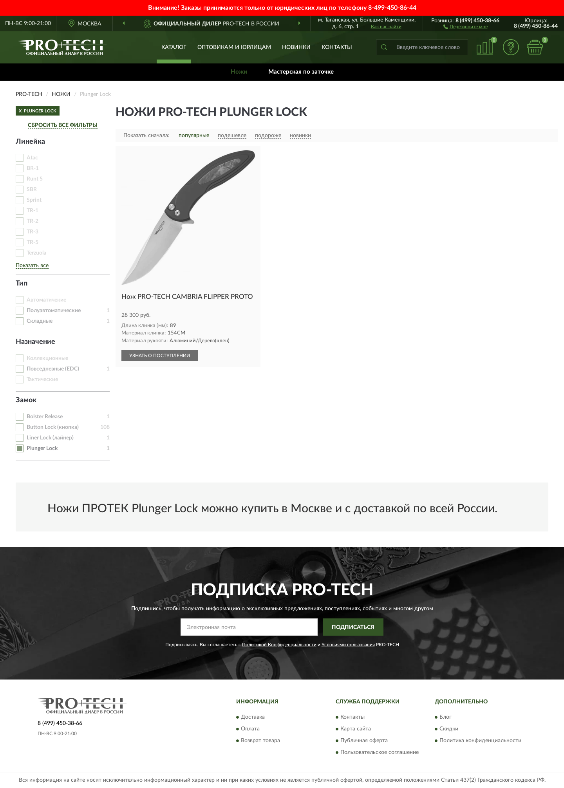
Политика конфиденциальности (480, 740)
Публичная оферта (364, 740)
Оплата (250, 729)
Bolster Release (45, 416)
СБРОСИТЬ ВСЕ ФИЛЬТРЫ (63, 125)
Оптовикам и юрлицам (234, 47)
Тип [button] (21, 283)
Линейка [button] (30, 141)
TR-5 (32, 242)
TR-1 (32, 210)
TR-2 (32, 221)
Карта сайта (355, 729)
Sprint (34, 200)
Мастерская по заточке (301, 72)
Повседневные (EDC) (53, 369)
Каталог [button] (173, 47)
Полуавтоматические (54, 310)
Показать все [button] (32, 265)
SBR (32, 189)
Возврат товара (260, 740)
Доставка (253, 717)
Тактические (42, 379)
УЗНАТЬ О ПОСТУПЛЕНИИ (159, 355)
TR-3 (32, 232)
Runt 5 (35, 179)
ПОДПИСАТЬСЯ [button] (353, 627)
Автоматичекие (46, 300)
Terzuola (36, 253)
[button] (465, 26)
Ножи (239, 72)
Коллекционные (47, 358)
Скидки (448, 729)
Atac (32, 158)
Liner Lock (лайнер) (50, 438)
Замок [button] (26, 400)
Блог (445, 717)
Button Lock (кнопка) (53, 427)
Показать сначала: (146, 135)
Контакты (337, 47)
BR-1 (33, 168)
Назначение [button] (35, 341)
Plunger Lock (42, 448)
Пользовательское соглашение (379, 752)
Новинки (296, 47)
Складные (39, 321)
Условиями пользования (348, 644)
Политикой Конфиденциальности (279, 644)
